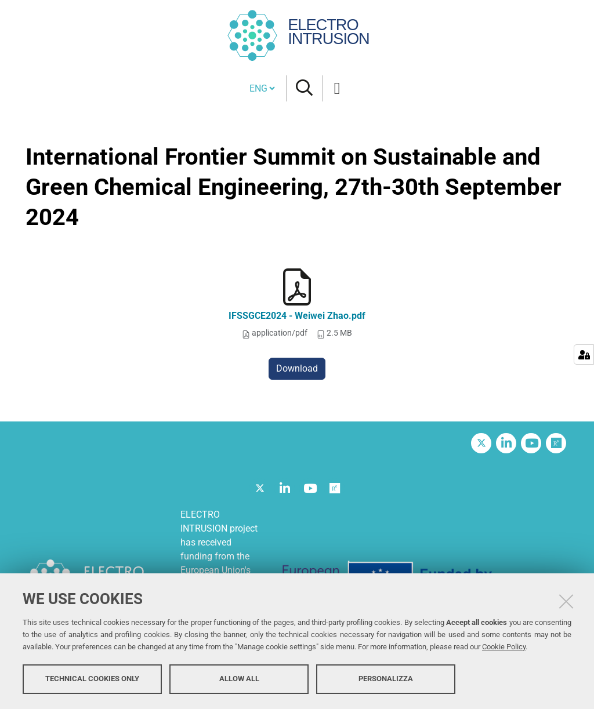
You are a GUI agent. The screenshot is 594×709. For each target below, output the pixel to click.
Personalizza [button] (385, 678)
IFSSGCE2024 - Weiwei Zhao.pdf (297, 315)
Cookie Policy (504, 646)
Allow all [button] (239, 678)
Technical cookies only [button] (92, 678)
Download (297, 368)
